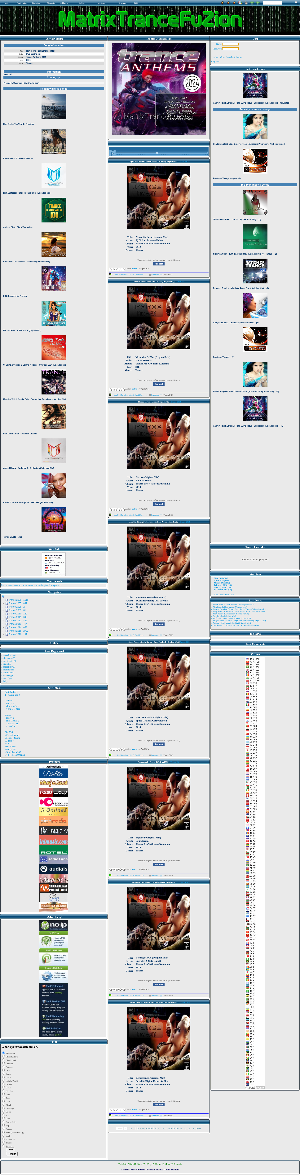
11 (149, 1128)
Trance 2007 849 (18, 603)
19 (172, 1128)
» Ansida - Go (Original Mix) (223, 616)
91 (194, 1128)
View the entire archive (224, 594)
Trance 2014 (183, 162)
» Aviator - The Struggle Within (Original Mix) (231, 623)
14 (158, 1128)
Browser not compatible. (53, 292)
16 (163, 1128)
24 (186, 1128)
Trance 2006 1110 (19, 600)
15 (161, 1128)
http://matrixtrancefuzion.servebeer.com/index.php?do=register (30, 585)
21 (178, 1128)
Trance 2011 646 (18, 617)
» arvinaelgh (7, 675)
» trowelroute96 (8, 655)
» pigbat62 (6, 664)
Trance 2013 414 (18, 624)
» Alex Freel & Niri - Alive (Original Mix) (229, 607)
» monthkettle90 (8, 661)
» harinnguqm (7, 672)
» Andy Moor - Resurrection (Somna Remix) (230, 614)
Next (199, 1128)
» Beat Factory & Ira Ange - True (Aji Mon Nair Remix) (235, 625)
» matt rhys (6, 678)
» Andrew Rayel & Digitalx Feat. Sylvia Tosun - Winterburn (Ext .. (239, 609)
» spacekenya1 (8, 666)
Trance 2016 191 (18, 634)
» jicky (4, 681)
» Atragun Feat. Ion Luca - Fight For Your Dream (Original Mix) (238, 620)
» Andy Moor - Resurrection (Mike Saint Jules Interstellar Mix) (238, 611)
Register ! (215, 61)
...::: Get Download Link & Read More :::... (129, 275)
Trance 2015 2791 (19, 631)
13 (155, 1128)
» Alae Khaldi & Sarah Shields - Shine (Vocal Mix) (232, 604)
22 (181, 1128)
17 (166, 1128)
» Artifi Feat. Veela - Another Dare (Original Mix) (232, 618)
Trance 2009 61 (17, 610)
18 (169, 1128)
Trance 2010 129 (18, 613)
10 (146, 1128)
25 (189, 1128)
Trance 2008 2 (17, 606)
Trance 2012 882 (18, 620)
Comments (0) (157, 275)
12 (152, 1128)
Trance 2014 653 (18, 627)
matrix (11, 695)
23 (184, 1128)
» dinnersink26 (8, 658)
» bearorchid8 (7, 669)
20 (175, 1128)
